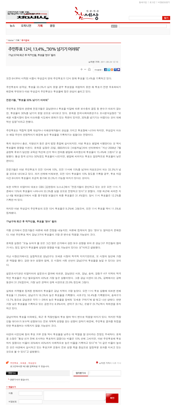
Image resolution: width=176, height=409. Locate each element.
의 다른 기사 (108, 362)
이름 (11, 393)
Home (10, 40)
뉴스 (12, 25)
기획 (40, 25)
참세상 (87, 13)
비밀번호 (13, 401)
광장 (49, 25)
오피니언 (26, 25)
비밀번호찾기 (164, 2)
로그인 (152, 2)
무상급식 (25, 40)
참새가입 (143, 2)
